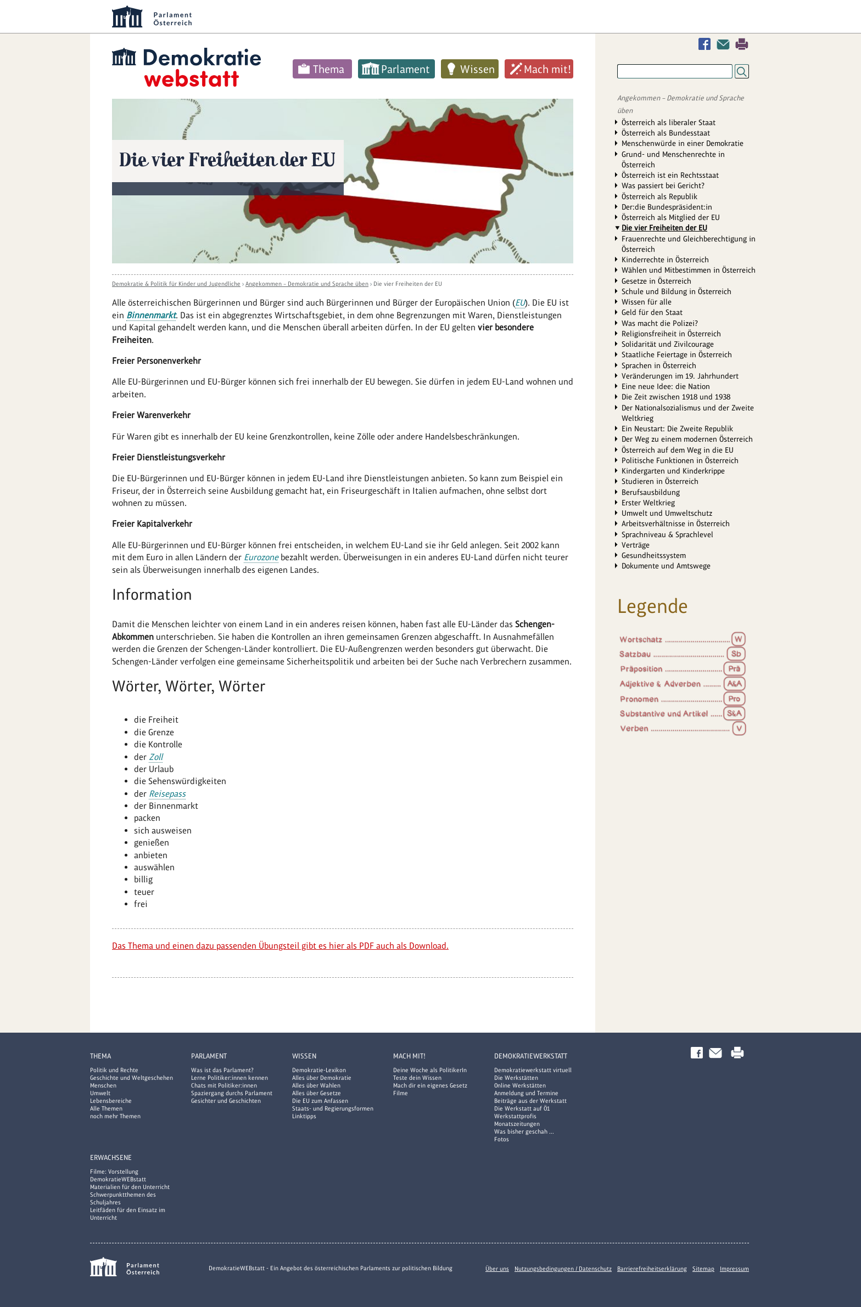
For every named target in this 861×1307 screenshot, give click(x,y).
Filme (400, 1093)
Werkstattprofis (515, 1116)
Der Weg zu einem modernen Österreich (687, 439)
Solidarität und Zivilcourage (668, 344)
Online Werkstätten (520, 1085)
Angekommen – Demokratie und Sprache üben (306, 283)
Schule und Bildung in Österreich (676, 291)
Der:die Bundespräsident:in (667, 206)
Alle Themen (106, 1108)
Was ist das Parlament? (222, 1070)
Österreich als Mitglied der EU (671, 217)
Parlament (405, 69)
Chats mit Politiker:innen (224, 1085)
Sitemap (703, 1268)
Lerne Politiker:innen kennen (229, 1077)
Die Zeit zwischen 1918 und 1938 (676, 396)
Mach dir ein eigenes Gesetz (430, 1085)
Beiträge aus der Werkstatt (530, 1100)
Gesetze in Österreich (656, 281)
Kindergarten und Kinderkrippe (673, 470)
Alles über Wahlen (316, 1085)
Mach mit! (547, 69)
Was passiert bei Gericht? (663, 185)
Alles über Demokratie (321, 1077)
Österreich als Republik (659, 196)
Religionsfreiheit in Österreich (671, 333)
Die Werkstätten (516, 1077)
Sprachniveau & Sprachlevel (667, 534)
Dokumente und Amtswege (666, 565)
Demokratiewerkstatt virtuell (533, 1070)
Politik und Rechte (114, 1070)
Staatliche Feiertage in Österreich (677, 354)
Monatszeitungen (517, 1123)
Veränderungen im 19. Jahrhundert (680, 375)
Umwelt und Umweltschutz (667, 513)
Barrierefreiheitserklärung (652, 1268)
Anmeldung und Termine (526, 1093)
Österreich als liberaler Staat (668, 122)
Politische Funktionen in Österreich (680, 460)
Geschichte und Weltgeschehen (131, 1077)
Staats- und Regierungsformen (332, 1108)
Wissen (477, 69)
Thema (328, 69)
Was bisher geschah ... (524, 1131)
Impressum (734, 1268)
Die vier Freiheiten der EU (407, 283)
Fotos (501, 1139)
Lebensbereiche (111, 1100)
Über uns (497, 1268)
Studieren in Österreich (660, 481)
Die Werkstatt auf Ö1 (522, 1108)
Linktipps (304, 1116)
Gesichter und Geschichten (226, 1100)
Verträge (636, 544)
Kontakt (725, 44)
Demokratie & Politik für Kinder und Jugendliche (176, 283)
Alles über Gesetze (316, 1093)
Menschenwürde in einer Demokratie (682, 143)
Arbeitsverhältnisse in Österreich (676, 523)
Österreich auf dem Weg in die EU (678, 450)
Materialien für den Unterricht (130, 1187)
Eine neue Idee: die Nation (666, 386)
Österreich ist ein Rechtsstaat (670, 175)
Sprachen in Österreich (659, 365)
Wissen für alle (647, 301)
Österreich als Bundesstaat (666, 132)
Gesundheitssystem (654, 555)
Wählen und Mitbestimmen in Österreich (689, 270)
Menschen (103, 1085)
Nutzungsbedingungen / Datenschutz (563, 1268)
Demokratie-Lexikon (319, 1070)
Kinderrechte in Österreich (665, 259)
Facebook (706, 44)
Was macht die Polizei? (660, 323)
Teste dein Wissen (417, 1077)
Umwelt (100, 1093)
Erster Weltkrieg (648, 502)
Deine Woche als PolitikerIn (430, 1070)
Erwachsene (111, 1157)
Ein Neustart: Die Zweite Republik (677, 428)
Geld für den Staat (652, 312)
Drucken (742, 44)
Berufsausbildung (651, 492)
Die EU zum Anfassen (320, 1100)
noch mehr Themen (115, 1116)
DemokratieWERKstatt (530, 1056)
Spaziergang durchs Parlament (231, 1093)
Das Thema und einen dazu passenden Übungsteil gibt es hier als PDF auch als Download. (280, 945)
